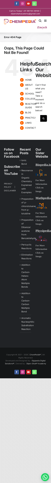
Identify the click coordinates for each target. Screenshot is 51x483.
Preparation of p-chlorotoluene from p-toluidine (25, 206)
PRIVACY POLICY (8, 185)
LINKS (28, 122)
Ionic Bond (24, 162)
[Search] (43, 118)
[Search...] (37, 118)
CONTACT (30, 128)
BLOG (28, 112)
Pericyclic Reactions (25, 246)
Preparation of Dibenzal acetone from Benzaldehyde (25, 229)
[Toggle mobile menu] (45, 20)
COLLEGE (30, 98)
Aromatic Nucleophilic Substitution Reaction (25, 323)
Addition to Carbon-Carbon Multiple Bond (25, 302)
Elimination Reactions (25, 256)
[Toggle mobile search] (40, 20)
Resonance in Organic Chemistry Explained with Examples (25, 181)
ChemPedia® (35, 355)
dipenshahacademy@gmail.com (25, 14)
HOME (28, 79)
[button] (45, 477)
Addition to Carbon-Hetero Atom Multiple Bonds (25, 276)
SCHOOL (29, 93)
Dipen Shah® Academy (36, 363)
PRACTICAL (31, 117)
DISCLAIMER (10, 190)
